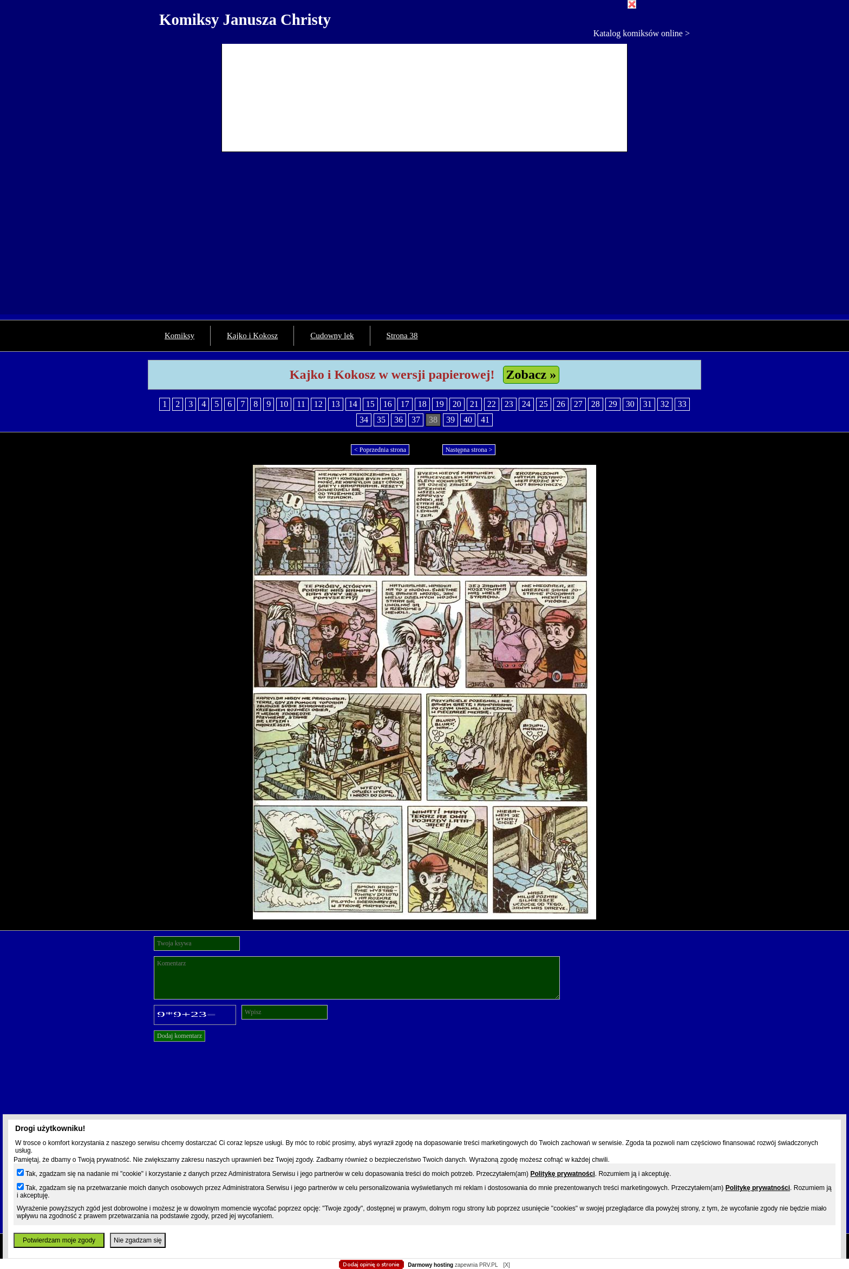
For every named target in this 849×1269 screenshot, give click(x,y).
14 (353, 404)
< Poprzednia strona (380, 449)
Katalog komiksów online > (641, 33)
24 (526, 404)
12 (318, 404)
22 (491, 404)
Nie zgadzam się (138, 1240)
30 (630, 404)
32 (665, 404)
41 (485, 419)
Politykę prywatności (562, 1174)
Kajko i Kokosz (252, 335)
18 (422, 404)
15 (370, 404)
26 (561, 404)
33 (682, 404)
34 (364, 419)
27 (578, 404)
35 (381, 419)
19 (439, 404)
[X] (506, 1265)
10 (283, 404)
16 (387, 404)
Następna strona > (469, 449)
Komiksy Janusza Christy (245, 19)
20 (457, 404)
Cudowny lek (332, 335)
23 (509, 404)
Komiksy (179, 335)
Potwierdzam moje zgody (59, 1240)
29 (613, 404)
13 (335, 404)
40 (467, 419)
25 (543, 404)
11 (301, 404)
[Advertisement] (424, 238)
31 (647, 404)
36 (398, 419)
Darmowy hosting (430, 1265)
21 (474, 404)
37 (416, 419)
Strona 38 (402, 335)
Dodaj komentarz (179, 1036)
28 (595, 404)
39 (450, 419)
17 (405, 404)
